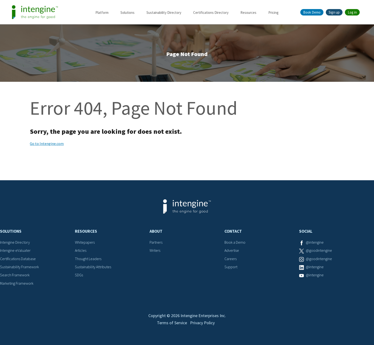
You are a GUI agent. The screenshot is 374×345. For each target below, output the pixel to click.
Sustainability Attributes (93, 266)
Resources (248, 12)
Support (230, 266)
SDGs (79, 275)
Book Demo (312, 12)
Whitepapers (85, 242)
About (156, 231)
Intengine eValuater (15, 250)
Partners (156, 242)
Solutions (127, 12)
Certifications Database (18, 258)
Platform (102, 12)
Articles (80, 250)
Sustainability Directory (163, 12)
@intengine (315, 242)
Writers (155, 250)
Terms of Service (172, 322)
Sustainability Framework (19, 266)
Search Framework (15, 275)
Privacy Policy (202, 322)
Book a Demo (234, 242)
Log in (352, 12)
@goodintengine (319, 250)
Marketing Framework (16, 283)
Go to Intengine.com (47, 143)
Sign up (334, 12)
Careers (230, 258)
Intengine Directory (15, 242)
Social (305, 231)
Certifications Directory (211, 12)
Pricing (273, 12)
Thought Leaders (88, 258)
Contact (233, 231)
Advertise (231, 250)
